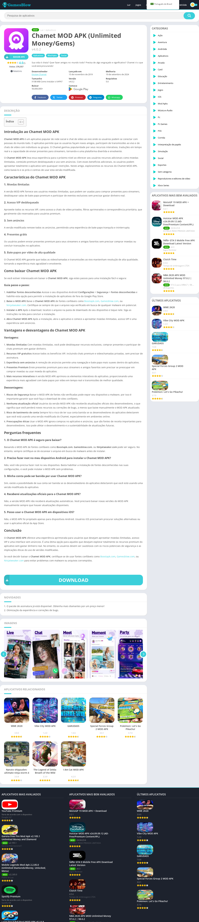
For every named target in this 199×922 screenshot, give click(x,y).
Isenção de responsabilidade (100, 917)
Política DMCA (78, 917)
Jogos (138, 4)
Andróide (182, 4)
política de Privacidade (38, 917)
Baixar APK (14, 57)
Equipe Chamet (39, 74)
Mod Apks (52, 55)
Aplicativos (51, 30)
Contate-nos (19, 917)
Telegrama (95, 97)
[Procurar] (99, 15)
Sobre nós (6, 917)
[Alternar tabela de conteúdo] (19, 122)
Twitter (57, 97)
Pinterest (77, 97)
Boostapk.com (91, 301)
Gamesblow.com (110, 301)
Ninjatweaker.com (16, 305)
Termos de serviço (60, 917)
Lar (129, 4)
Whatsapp (114, 97)
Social (63, 55)
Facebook (40, 97)
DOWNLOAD (46, 580)
